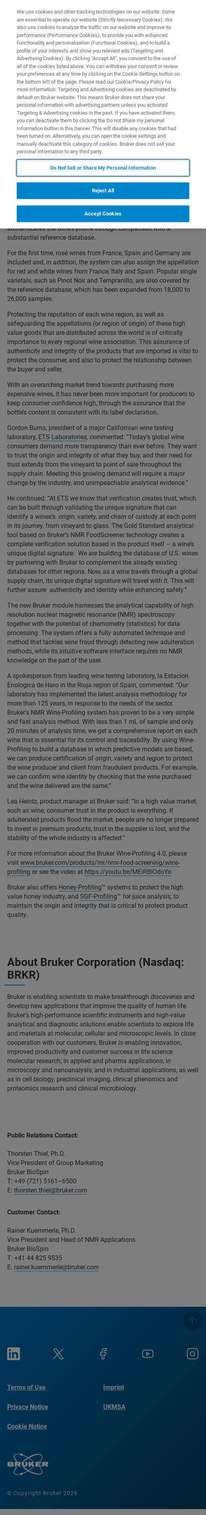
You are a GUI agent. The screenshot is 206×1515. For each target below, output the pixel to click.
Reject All (103, 191)
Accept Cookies (103, 214)
